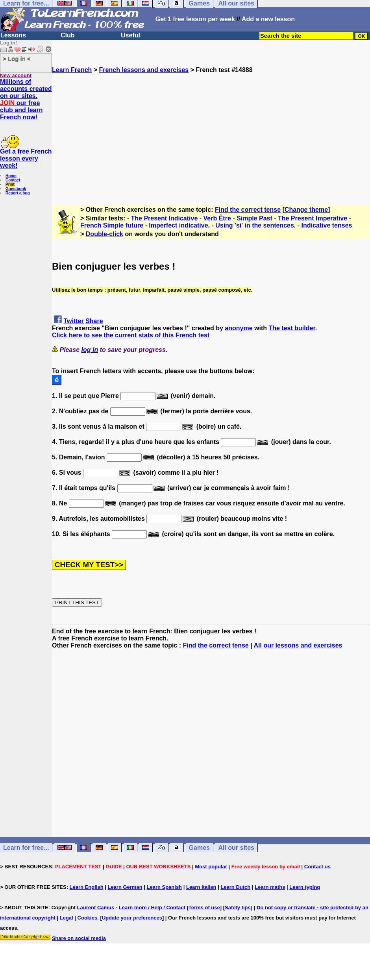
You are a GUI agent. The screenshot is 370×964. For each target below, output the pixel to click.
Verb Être (217, 218)
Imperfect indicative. (179, 225)
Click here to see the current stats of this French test (130, 335)
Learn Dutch (235, 887)
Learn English (87, 887)
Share (94, 321)
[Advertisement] (211, 129)
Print (10, 184)
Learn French (72, 70)
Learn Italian (201, 887)
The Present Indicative (164, 218)
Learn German (124, 887)
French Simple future (111, 225)
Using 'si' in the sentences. (255, 225)
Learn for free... (26, 847)
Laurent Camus (96, 907)
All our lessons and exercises (298, 645)
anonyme (238, 328)
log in (89, 349)
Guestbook (16, 189)
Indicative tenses (327, 225)
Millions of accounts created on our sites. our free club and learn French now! (26, 99)
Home (11, 176)
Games (199, 847)
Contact (13, 180)
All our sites (236, 847)
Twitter (73, 321)
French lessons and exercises (144, 70)
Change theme (306, 209)
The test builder (292, 328)
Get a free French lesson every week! (26, 158)
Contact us (317, 867)
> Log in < (17, 58)
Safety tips (238, 907)
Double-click (104, 234)
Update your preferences (132, 918)
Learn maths (270, 887)
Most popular (211, 867)
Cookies (88, 918)
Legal (66, 918)
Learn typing (304, 887)
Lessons (13, 35)
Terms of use (204, 907)
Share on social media (79, 938)
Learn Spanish (164, 887)
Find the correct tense (248, 209)
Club (68, 35)
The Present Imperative (312, 218)
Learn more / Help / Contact (152, 907)
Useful (130, 35)
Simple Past (254, 218)
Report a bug (18, 193)
